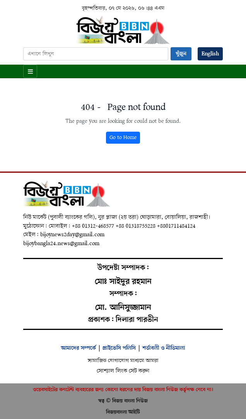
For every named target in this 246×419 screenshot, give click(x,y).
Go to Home (123, 137)
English (210, 54)
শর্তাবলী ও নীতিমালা (163, 348)
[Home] (123, 29)
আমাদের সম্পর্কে (78, 348)
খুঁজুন (181, 54)
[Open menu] (30, 71)
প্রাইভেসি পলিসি (119, 348)
